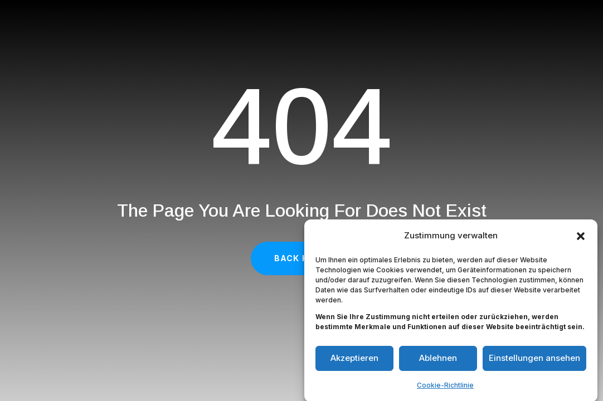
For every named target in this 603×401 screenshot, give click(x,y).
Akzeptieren (354, 361)
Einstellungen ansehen (534, 361)
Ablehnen (438, 361)
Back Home (301, 258)
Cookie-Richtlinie (445, 388)
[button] (580, 238)
